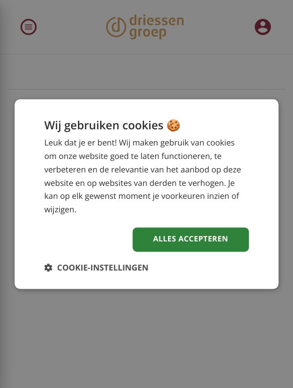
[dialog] (146, 194)
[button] (96, 267)
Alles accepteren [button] (190, 239)
